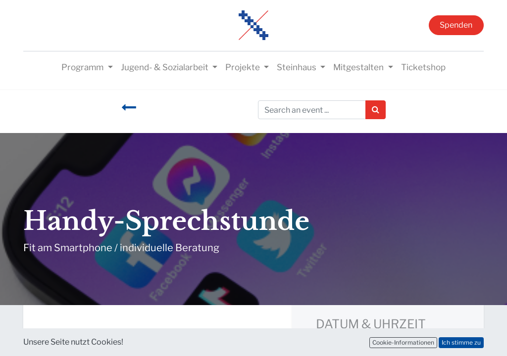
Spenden (456, 25)
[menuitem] (423, 67)
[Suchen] (375, 109)
